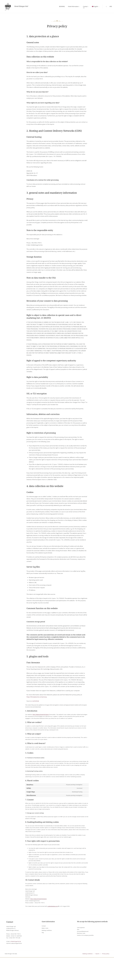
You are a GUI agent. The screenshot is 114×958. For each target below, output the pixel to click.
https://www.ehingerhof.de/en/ (40, 715)
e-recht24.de (35, 702)
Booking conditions (47, 931)
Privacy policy (105, 954)
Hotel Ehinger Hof (23, 7)
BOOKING (60, 7)
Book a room (45, 929)
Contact (83, 7)
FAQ (43, 933)
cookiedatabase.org (52, 907)
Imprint (97, 954)
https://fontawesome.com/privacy (37, 698)
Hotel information (71, 7)
